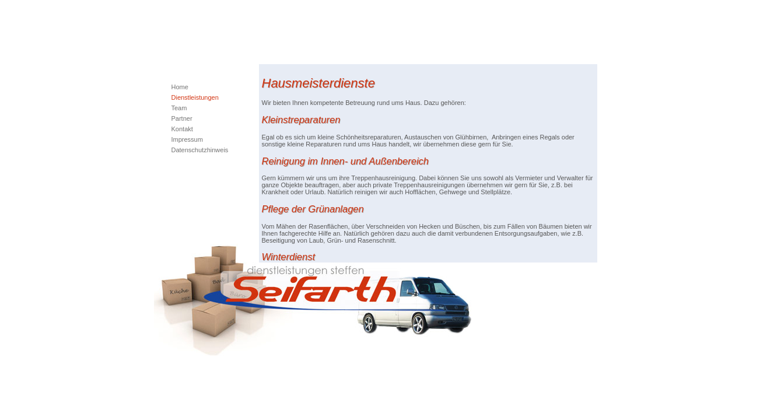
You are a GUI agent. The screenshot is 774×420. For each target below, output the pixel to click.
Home (179, 86)
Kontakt (182, 128)
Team (179, 107)
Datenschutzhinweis (200, 149)
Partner (181, 118)
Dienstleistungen (195, 97)
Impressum (187, 139)
